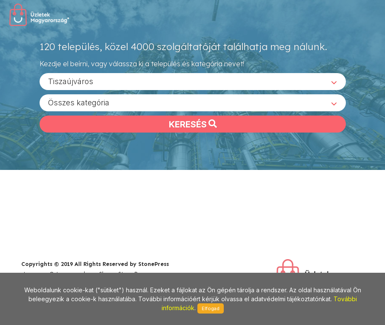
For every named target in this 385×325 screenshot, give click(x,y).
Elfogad (211, 308)
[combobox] (193, 81)
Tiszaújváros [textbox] (70, 80)
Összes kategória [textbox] (78, 102)
